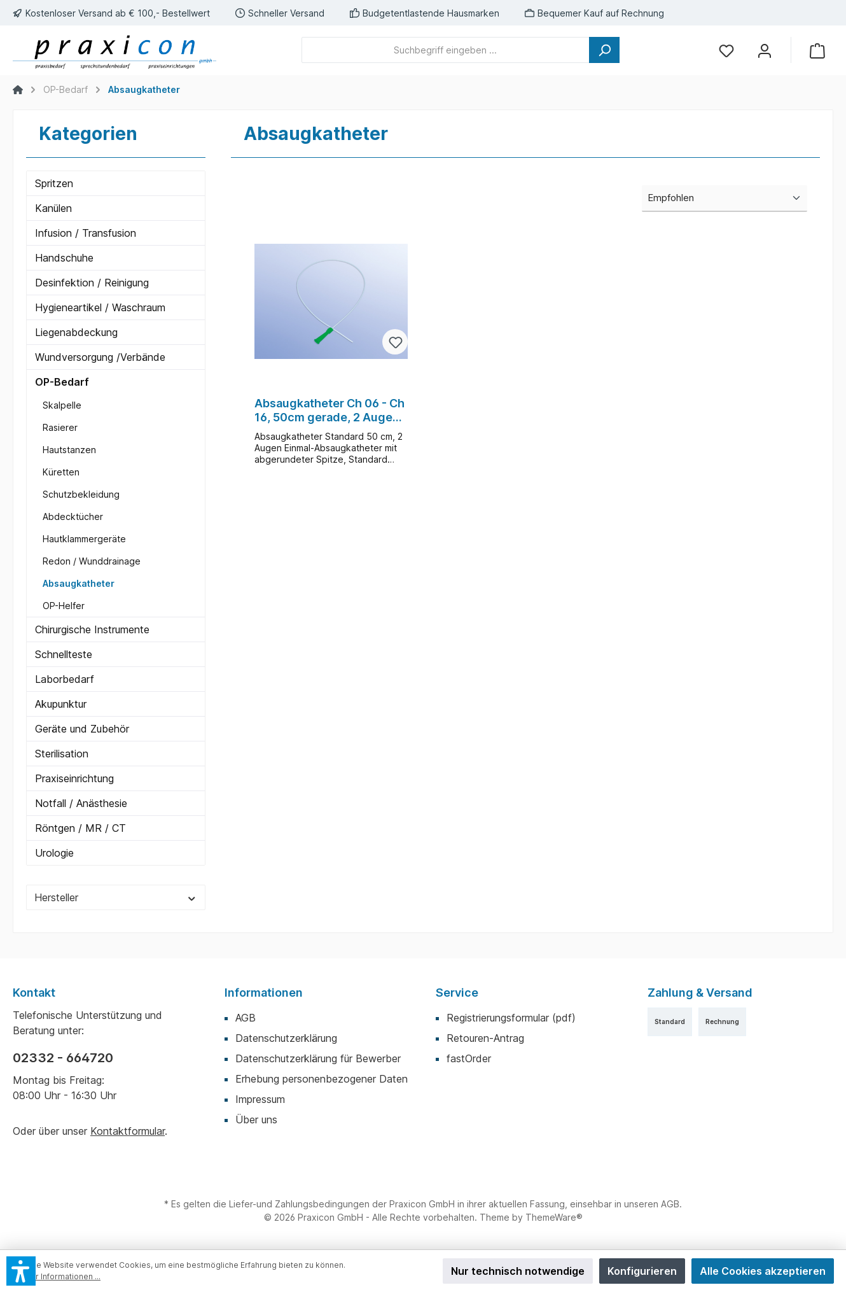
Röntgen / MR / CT (80, 828)
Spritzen (54, 183)
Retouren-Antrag (485, 1038)
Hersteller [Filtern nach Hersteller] (115, 897)
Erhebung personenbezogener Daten (321, 1078)
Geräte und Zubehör (82, 728)
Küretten (61, 472)
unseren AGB (651, 1203)
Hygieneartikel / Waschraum (100, 307)
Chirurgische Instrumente (92, 629)
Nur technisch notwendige (518, 1271)
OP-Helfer (64, 605)
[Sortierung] (724, 199)
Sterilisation (61, 753)
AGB (245, 1017)
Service (457, 992)
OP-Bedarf (62, 382)
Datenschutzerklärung (286, 1038)
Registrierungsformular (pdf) (511, 1017)
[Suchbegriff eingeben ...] (446, 50)
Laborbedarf (64, 679)
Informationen (264, 992)
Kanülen (53, 208)
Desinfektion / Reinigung (92, 282)
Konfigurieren (642, 1271)
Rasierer (60, 427)
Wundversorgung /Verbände (100, 357)
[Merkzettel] (726, 50)
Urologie (54, 852)
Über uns (256, 1119)
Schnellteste (63, 654)
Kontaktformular (127, 1131)
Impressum (260, 1099)
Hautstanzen (69, 449)
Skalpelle (62, 405)
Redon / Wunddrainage (92, 561)
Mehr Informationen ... (60, 1276)
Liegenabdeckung (76, 332)
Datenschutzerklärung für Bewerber (318, 1058)
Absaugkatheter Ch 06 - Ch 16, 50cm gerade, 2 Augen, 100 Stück (329, 411)
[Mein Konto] (764, 50)
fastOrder (469, 1058)
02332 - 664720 (63, 1057)
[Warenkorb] (817, 50)
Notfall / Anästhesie (81, 803)
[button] (21, 1271)
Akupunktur (61, 704)
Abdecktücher (73, 516)
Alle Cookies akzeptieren (763, 1271)
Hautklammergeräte (84, 538)
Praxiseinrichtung (74, 778)
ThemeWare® (554, 1217)
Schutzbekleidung (81, 494)
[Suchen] (604, 50)
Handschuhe (64, 257)
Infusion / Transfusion (85, 233)
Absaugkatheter (78, 583)
